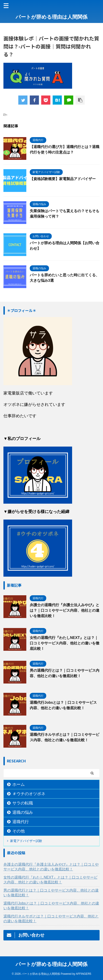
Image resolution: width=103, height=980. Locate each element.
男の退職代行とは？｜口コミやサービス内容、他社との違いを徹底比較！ (51, 892)
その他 (18, 831)
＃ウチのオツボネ (28, 794)
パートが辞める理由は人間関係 (51, 17)
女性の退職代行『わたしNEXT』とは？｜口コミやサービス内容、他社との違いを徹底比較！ (64, 643)
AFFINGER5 (83, 973)
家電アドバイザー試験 (26, 841)
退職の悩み (22, 812)
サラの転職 (22, 803)
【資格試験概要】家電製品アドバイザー (63, 179)
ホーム (18, 784)
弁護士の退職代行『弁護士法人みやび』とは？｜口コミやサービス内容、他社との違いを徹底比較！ (64, 610)
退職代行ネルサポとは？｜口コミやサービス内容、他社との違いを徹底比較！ (51, 918)
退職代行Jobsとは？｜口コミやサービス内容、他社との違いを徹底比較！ (51, 905)
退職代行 (20, 821)
